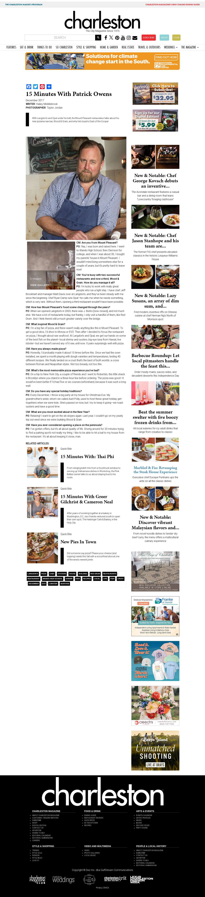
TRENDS (35, 850)
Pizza (43, 574)
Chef (52, 574)
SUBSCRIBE (149, 37)
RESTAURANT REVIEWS (93, 818)
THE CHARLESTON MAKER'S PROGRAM (23, 4)
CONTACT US (37, 828)
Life (105, 579)
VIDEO (86, 850)
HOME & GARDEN (109, 47)
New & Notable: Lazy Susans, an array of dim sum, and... (155, 300)
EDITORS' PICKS (142, 825)
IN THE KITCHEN (91, 823)
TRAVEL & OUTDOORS (149, 47)
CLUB (176, 37)
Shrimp (69, 579)
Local (97, 579)
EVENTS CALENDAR (144, 815)
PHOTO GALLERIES (92, 853)
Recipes (87, 579)
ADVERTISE (36, 830)
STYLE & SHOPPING (86, 47)
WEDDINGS (170, 47)
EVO (44, 584)
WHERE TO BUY (38, 833)
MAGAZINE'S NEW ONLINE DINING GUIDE (172, 4)
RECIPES (87, 825)
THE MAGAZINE (190, 47)
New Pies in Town (78, 541)
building (83, 574)
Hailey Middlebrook (47, 104)
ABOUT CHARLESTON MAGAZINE (45, 815)
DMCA (106, 888)
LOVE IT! (35, 860)
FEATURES (11, 47)
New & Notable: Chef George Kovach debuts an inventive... (155, 180)
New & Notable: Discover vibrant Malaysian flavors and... (155, 522)
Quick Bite (66, 448)
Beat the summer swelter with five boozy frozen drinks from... (155, 417)
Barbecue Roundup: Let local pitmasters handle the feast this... (155, 360)
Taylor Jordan (54, 107)
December (34, 584)
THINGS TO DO (44, 47)
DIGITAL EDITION (39, 825)
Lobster (53, 584)
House (72, 574)
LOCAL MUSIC (90, 855)
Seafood (65, 584)
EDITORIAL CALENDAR (41, 835)
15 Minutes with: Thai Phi (87, 456)
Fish (112, 579)
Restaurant (34, 579)
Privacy (99, 888)
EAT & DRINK (26, 47)
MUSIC (139, 820)
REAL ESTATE (128, 47)
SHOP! (164, 37)
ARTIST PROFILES (143, 818)
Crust (121, 579)
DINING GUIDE (90, 815)
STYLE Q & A (37, 853)
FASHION (35, 855)
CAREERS (36, 840)
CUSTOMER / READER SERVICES (45, 818)
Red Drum (95, 574)
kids (78, 579)
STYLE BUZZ (37, 858)
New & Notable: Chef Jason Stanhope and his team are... (155, 240)
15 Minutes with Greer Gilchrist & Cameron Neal (87, 499)
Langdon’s (33, 574)
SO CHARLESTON (64, 47)
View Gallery (39, 285)
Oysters (62, 574)
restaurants (109, 574)
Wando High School (52, 579)
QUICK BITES (89, 820)
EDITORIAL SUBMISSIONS (42, 838)
